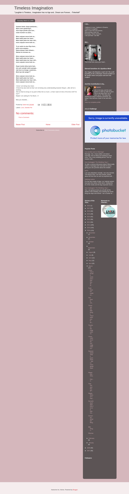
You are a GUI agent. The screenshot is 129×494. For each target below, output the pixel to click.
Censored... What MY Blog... (90, 420)
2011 (89, 225)
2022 (89, 205)
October (91, 242)
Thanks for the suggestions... (90, 329)
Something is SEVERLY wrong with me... (90, 407)
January (91, 443)
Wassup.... (90, 434)
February (91, 438)
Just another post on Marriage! (94, 152)
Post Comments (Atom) (52, 130)
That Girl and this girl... (90, 387)
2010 (89, 227)
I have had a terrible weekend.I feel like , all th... (90, 277)
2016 (89, 211)
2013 (89, 219)
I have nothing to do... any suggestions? (90, 342)
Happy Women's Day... (90, 395)
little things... (90, 428)
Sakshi (98, 87)
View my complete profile (92, 102)
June (90, 258)
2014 (89, 216)
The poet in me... (90, 300)
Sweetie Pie (28, 107)
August (91, 252)
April (90, 263)
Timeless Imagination (33, 8)
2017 (89, 208)
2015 (89, 214)
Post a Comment (24, 117)
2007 (89, 450)
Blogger (75, 490)
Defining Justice (90, 179)
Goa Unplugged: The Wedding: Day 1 (96, 188)
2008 (89, 448)
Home (48, 124)
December (92, 233)
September (91, 248)
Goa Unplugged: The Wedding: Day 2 (96, 162)
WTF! (86, 171)
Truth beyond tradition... (90, 291)
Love (22, 107)
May (90, 260)
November (92, 237)
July (90, 255)
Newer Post (20, 124)
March (91, 266)
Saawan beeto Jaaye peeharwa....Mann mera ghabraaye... (90, 360)
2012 (89, 222)
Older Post (75, 124)
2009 (89, 230)
